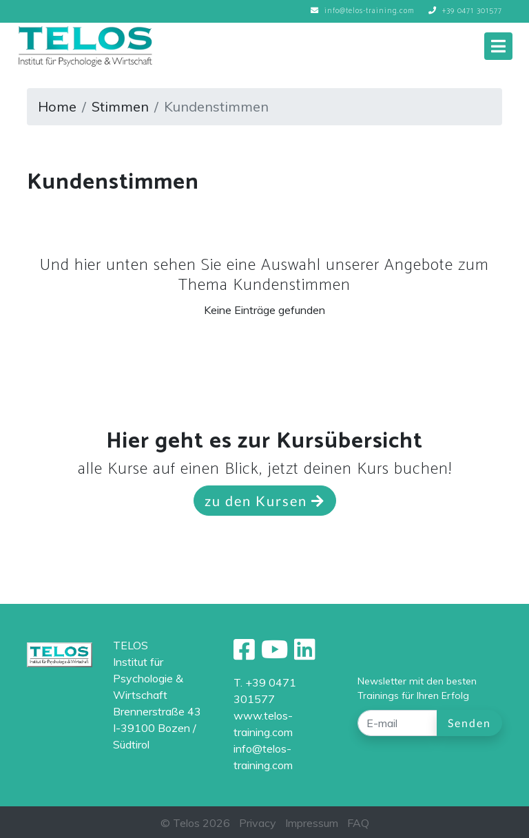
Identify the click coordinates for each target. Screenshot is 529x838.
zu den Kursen (265, 500)
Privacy (257, 823)
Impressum (311, 823)
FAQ (358, 823)
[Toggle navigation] (498, 46)
